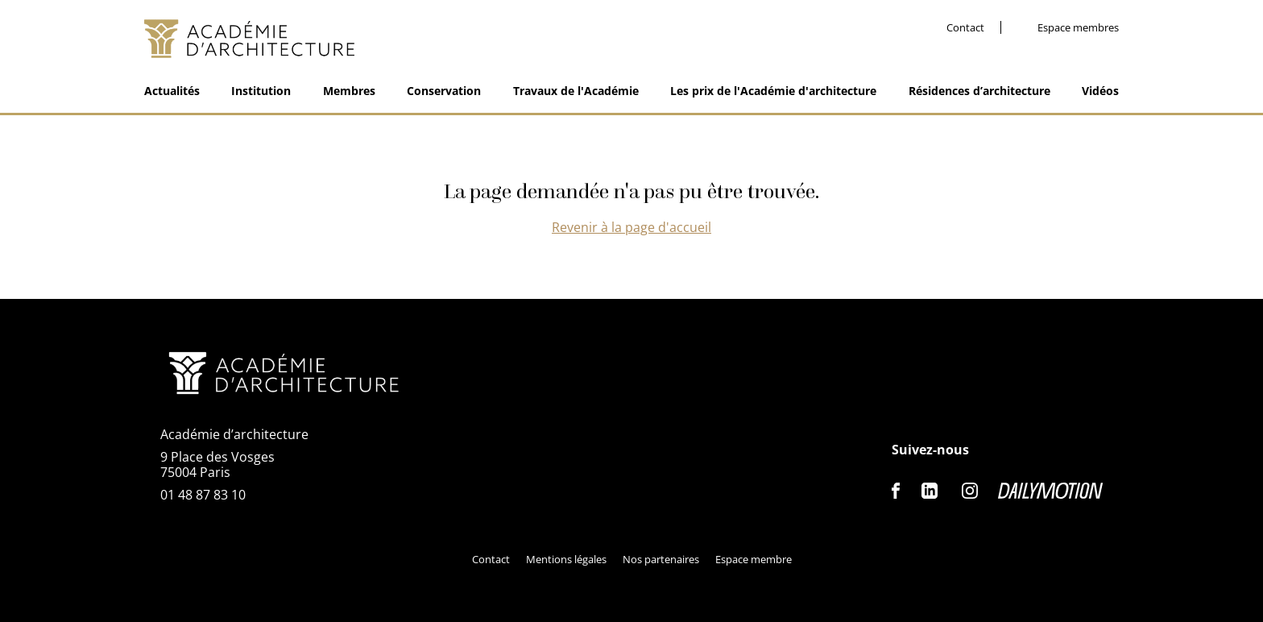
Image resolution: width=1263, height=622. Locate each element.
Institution (261, 90)
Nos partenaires (661, 559)
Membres (349, 90)
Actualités (172, 90)
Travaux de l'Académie (576, 90)
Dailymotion (1050, 491)
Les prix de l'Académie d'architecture (773, 90)
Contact (965, 28)
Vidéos (1100, 90)
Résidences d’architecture (979, 90)
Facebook (896, 491)
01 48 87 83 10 (203, 494)
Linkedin (929, 491)
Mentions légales (566, 559)
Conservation (444, 90)
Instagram (970, 491)
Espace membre (753, 559)
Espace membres (1078, 28)
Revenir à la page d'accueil (631, 227)
